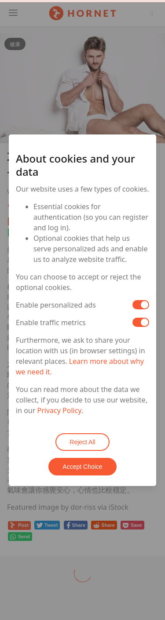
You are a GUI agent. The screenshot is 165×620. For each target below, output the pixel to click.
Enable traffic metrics (51, 322)
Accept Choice (82, 466)
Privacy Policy (59, 410)
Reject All (82, 442)
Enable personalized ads (56, 305)
